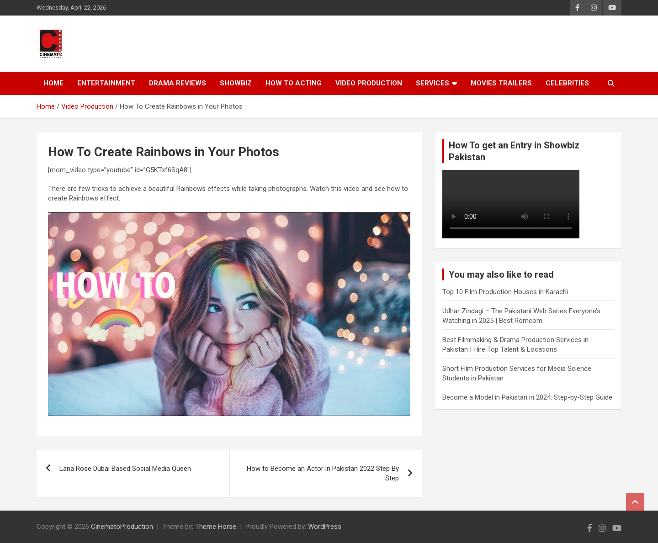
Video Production (368, 83)
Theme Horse (215, 526)
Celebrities (567, 83)
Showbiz (236, 83)
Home (53, 83)
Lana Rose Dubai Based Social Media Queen (125, 468)
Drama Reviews (177, 83)
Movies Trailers (501, 83)
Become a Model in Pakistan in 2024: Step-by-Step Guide (527, 397)
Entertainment (106, 83)
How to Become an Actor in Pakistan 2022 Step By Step (323, 473)
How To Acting (293, 83)
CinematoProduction (122, 526)
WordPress (324, 526)
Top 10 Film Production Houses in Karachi (505, 292)
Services (432, 83)
